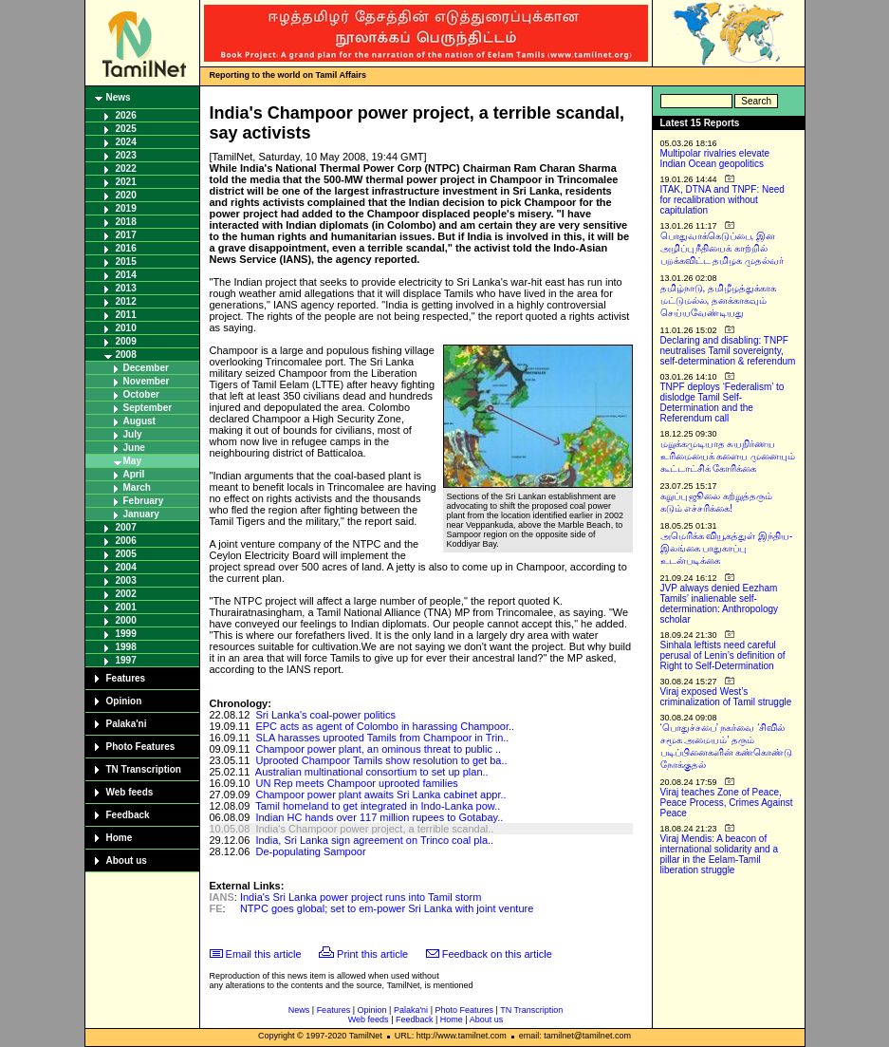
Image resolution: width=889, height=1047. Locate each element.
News (118, 97)
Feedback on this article (497, 954)
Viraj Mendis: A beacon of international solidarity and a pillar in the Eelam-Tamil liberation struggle (719, 854)
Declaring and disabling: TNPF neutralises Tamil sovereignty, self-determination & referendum (728, 350)
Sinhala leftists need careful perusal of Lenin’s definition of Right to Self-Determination (723, 655)
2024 (126, 142)
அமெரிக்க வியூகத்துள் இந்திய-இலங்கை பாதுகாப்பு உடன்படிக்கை (726, 548)
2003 (126, 580)
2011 (126, 314)
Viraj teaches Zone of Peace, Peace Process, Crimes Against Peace (726, 802)
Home (119, 837)
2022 (126, 168)
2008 (126, 354)
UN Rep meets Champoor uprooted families (356, 783)
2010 (126, 328)
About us (126, 860)
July (132, 434)
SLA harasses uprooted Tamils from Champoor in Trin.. (382, 737)
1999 (126, 633)
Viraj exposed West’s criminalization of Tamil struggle (726, 696)
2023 (126, 155)
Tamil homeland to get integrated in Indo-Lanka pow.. (377, 806)
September (148, 407)
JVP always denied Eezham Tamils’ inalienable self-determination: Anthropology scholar (719, 604)
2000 (126, 620)
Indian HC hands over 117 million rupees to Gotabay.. (379, 817)
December (146, 368)
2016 (126, 248)
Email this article (264, 954)
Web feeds (130, 792)
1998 (126, 647)
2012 (126, 301)
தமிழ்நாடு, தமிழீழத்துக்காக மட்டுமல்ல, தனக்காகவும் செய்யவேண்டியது (718, 300)
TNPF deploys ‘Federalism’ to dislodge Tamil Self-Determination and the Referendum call (722, 402)
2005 (126, 554)
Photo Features (141, 746)
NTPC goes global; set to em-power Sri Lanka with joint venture (386, 908)
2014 (126, 275)
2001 (126, 607)
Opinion (124, 701)
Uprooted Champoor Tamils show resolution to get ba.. (381, 760)
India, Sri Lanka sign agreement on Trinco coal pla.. (374, 840)
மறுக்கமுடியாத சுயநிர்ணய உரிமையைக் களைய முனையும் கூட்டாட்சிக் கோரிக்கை (728, 456)
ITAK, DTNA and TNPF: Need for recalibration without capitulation (722, 199)
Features (126, 678)
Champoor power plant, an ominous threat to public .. (378, 749)
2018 (126, 221)
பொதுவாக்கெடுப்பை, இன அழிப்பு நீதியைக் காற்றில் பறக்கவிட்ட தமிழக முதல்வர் (722, 248)
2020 (126, 195)
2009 (126, 341)
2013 (126, 288)
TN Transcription (143, 769)
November (146, 381)
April (134, 474)
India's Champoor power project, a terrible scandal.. (374, 828)
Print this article (372, 954)
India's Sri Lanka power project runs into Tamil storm (360, 897)
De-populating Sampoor (310, 851)
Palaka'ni (126, 724)
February (143, 500)
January (141, 514)
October (141, 394)
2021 (126, 182)
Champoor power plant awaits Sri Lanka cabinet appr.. (380, 794)
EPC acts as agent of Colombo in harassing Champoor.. (384, 726)
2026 (126, 115)
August (139, 421)
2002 (126, 594)
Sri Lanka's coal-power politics (325, 714)
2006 (126, 540)
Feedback (128, 815)
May (132, 461)
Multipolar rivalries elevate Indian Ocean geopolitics (715, 158)
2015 (126, 261)
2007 (126, 527)
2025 (126, 128)
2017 (126, 235)
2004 (126, 567)
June (134, 447)
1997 (126, 660)
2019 (126, 208)
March (137, 487)
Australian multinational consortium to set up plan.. (372, 771)
